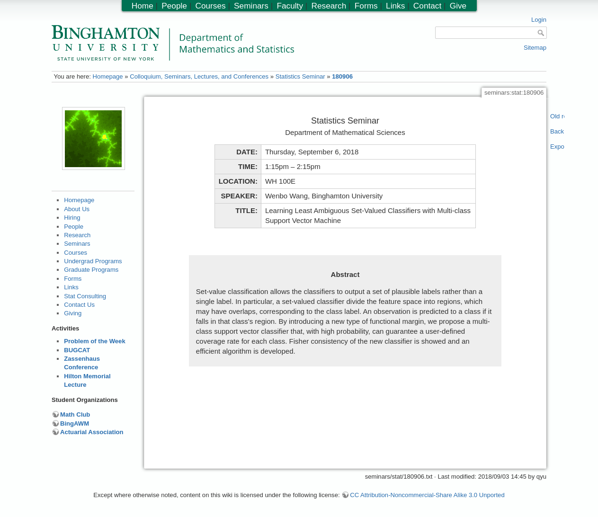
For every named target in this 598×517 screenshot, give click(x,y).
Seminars (77, 243)
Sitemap (535, 47)
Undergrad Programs (93, 261)
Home (142, 5)
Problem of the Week (94, 341)
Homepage (107, 76)
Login (538, 19)
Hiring (72, 217)
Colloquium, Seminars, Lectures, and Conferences (199, 76)
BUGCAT (77, 350)
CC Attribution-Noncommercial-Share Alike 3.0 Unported (427, 495)
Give (458, 5)
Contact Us (79, 304)
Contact (427, 5)
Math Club (75, 414)
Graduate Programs (91, 269)
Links (71, 287)
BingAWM (74, 423)
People (73, 226)
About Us (76, 209)
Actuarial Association (92, 432)
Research (77, 235)
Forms (72, 278)
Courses (75, 252)
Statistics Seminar (300, 76)
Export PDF (557, 146)
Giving (72, 313)
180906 (342, 76)
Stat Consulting (85, 296)
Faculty (290, 5)
